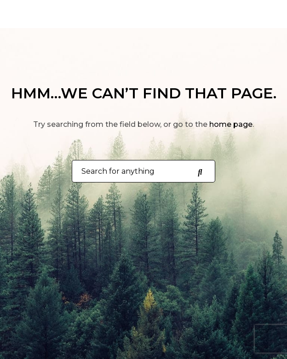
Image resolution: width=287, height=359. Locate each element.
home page (231, 124)
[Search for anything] (200, 171)
